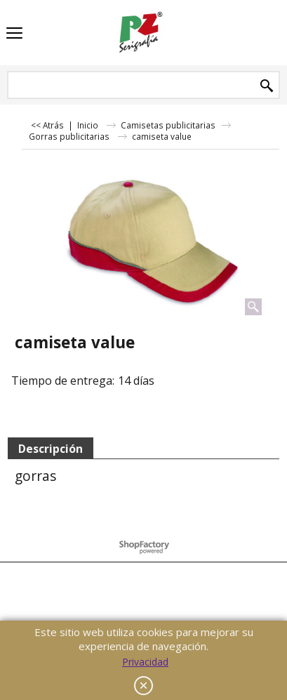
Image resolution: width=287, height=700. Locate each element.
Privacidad (145, 661)
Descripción (50, 448)
